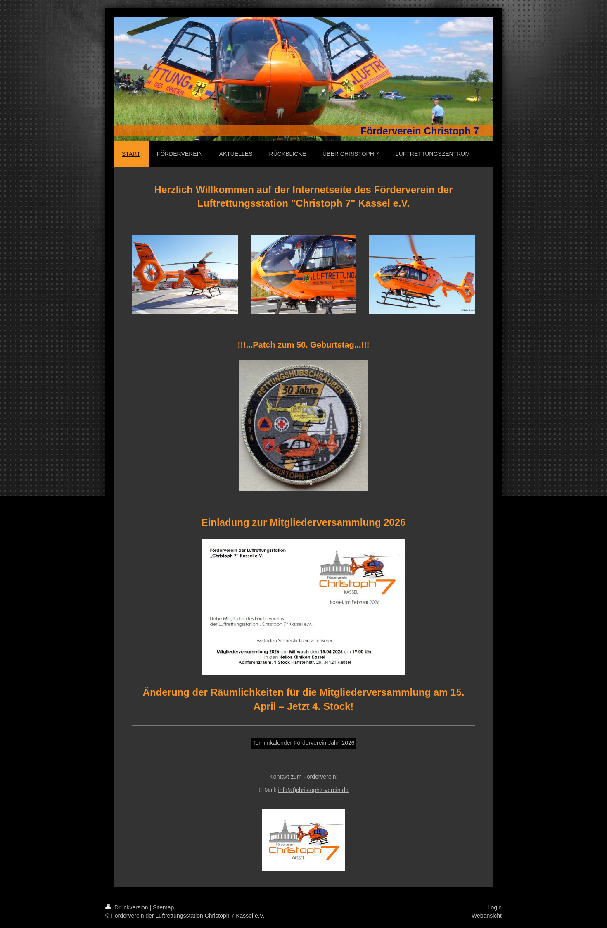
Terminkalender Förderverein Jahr (295, 743)
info (313, 790)
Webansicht (487, 915)
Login (495, 907)
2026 (347, 743)
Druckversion (127, 907)
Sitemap (163, 907)
